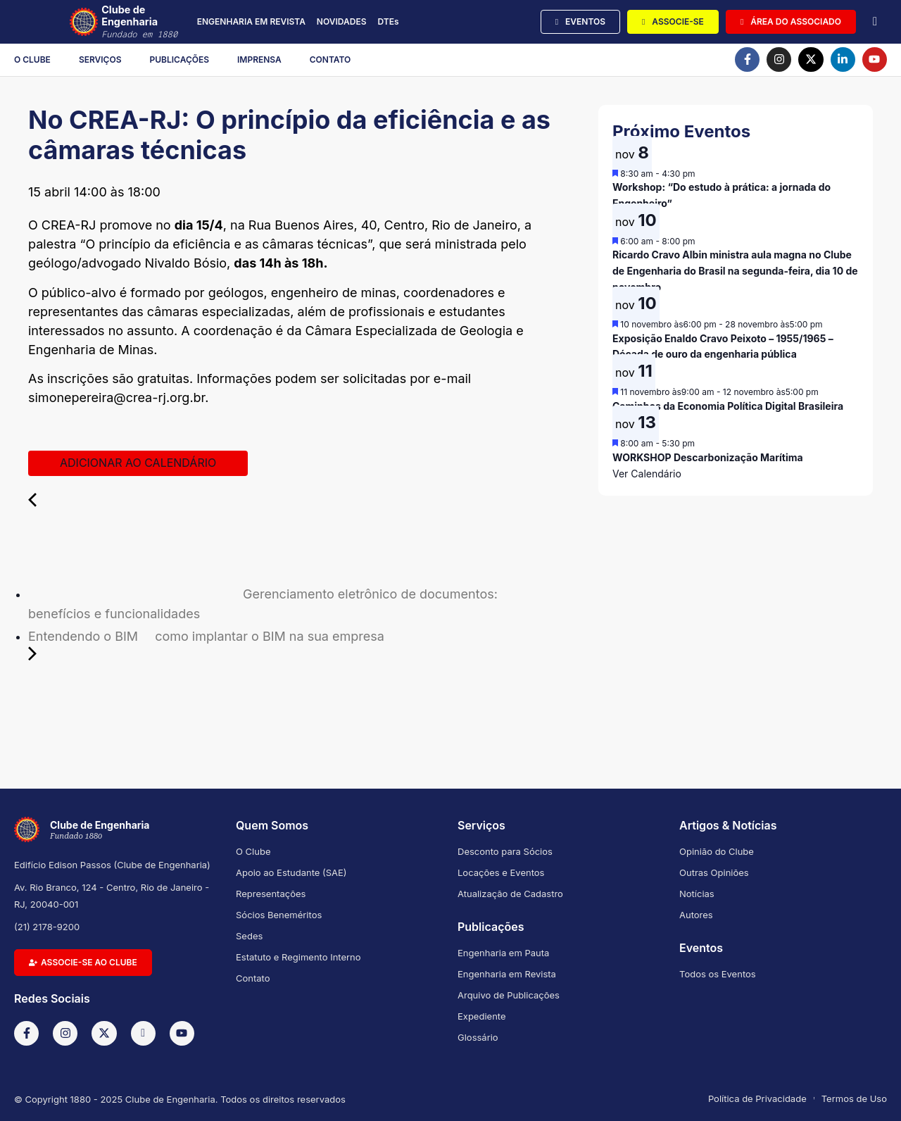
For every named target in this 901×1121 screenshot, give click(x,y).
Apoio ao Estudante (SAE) (291, 872)
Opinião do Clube (716, 851)
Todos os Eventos (717, 973)
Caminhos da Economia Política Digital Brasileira (727, 406)
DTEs (387, 21)
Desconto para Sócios (505, 851)
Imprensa (259, 59)
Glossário (478, 1037)
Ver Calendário (646, 474)
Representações (270, 893)
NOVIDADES (342, 21)
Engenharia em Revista (507, 973)
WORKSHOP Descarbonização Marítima (707, 457)
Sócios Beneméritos (279, 914)
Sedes (249, 935)
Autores (696, 914)
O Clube (32, 59)
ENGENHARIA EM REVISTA (251, 21)
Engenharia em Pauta (503, 952)
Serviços (100, 59)
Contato (330, 59)
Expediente (482, 1016)
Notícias (696, 893)
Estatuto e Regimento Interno (298, 957)
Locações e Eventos (501, 872)
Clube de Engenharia (146, 22)
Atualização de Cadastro (510, 893)
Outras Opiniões (714, 872)
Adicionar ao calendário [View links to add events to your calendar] (138, 463)
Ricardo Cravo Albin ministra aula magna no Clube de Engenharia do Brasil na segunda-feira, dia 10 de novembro (735, 270)
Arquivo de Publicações (509, 995)
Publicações (180, 59)
